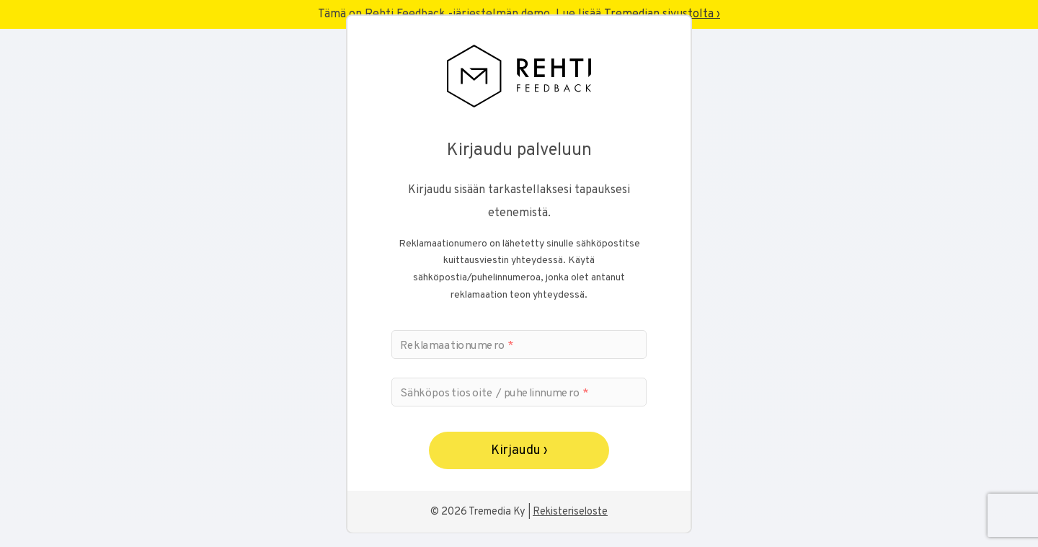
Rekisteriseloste (570, 512)
